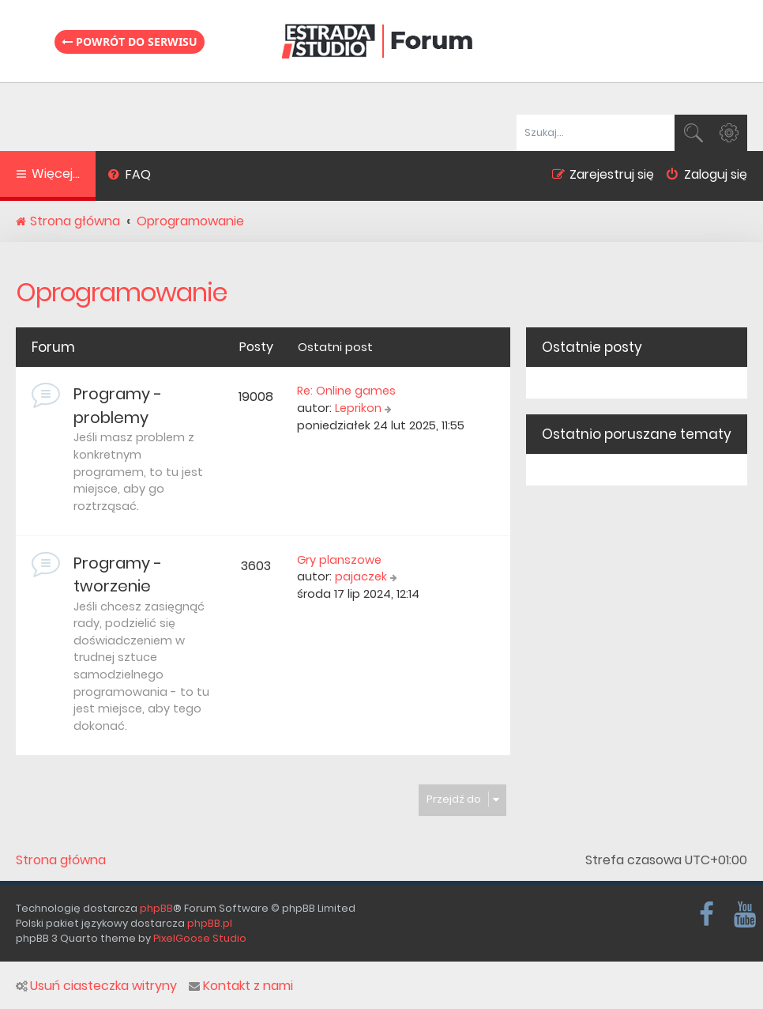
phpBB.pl (209, 923)
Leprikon (358, 408)
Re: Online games (346, 391)
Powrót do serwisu (129, 41)
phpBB (156, 908)
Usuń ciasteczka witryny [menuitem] (96, 986)
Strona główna (61, 860)
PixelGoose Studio (199, 938)
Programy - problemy (117, 406)
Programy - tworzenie (117, 575)
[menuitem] (129, 176)
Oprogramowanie (121, 292)
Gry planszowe (339, 560)
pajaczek (361, 576)
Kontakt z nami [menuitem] (241, 986)
